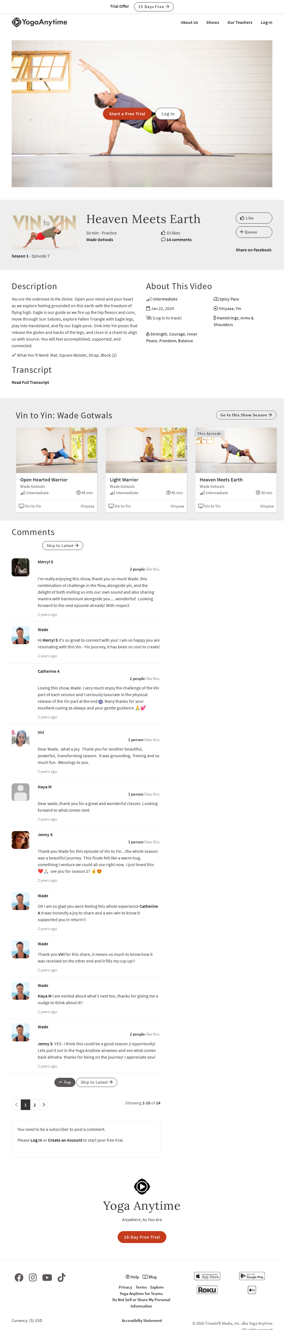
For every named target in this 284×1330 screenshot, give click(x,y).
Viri (41, 732)
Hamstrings (228, 318)
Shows (212, 22)
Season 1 (20, 256)
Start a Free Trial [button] (127, 113)
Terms (141, 1287)
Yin (238, 308)
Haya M (45, 786)
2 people (137, 569)
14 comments (179, 239)
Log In (266, 22)
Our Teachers (239, 22)
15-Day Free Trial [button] (142, 1237)
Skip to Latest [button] (63, 545)
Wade (43, 629)
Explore (157, 1287)
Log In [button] (168, 113)
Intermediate (165, 299)
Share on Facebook (254, 249)
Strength (158, 334)
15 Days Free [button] (153, 6)
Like (247, 218)
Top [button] (65, 1082)
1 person (135, 739)
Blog (150, 1276)
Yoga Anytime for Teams (141, 1293)
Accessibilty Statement (142, 1320)
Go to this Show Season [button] (246, 415)
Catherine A (49, 671)
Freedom (167, 340)
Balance (185, 340)
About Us (189, 22)
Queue (248, 231)
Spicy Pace (229, 299)
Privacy (125, 1287)
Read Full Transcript (30, 382)
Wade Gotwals (99, 239)
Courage (177, 334)
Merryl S (45, 561)
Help (132, 1276)
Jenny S (45, 834)
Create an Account (65, 1140)
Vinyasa (226, 308)
